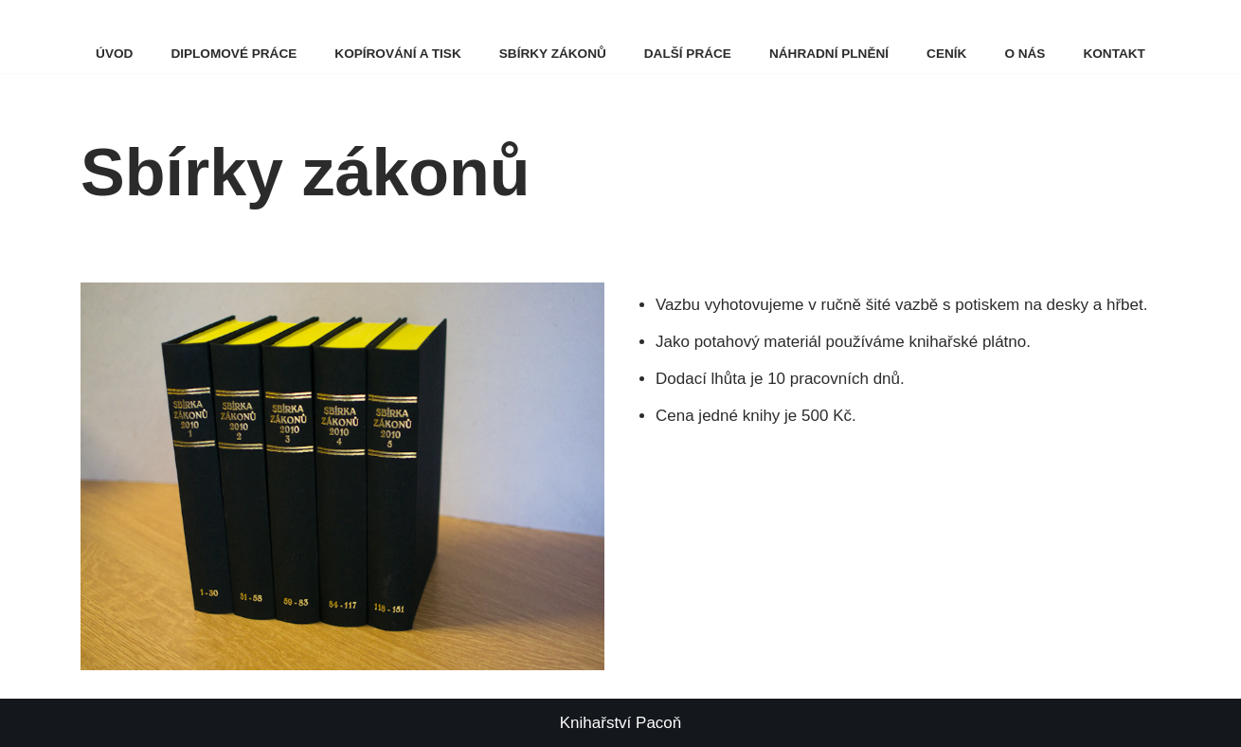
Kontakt (1113, 53)
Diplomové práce (234, 53)
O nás (1024, 53)
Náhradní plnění (829, 53)
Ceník (946, 53)
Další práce (687, 53)
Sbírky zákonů (552, 53)
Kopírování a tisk (397, 53)
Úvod (114, 53)
